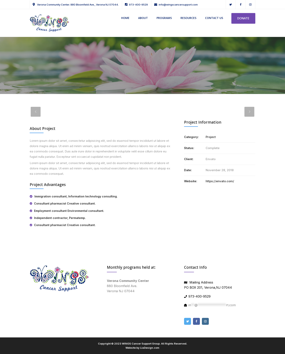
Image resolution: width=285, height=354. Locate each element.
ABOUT (143, 18)
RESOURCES (188, 18)
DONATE (243, 18)
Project (211, 137)
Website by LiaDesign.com (142, 347)
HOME (125, 18)
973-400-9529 (138, 4)
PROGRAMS (164, 18)
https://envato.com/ (220, 181)
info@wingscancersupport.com (178, 4)
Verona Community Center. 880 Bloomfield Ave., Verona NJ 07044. (77, 4)
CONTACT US (214, 18)
